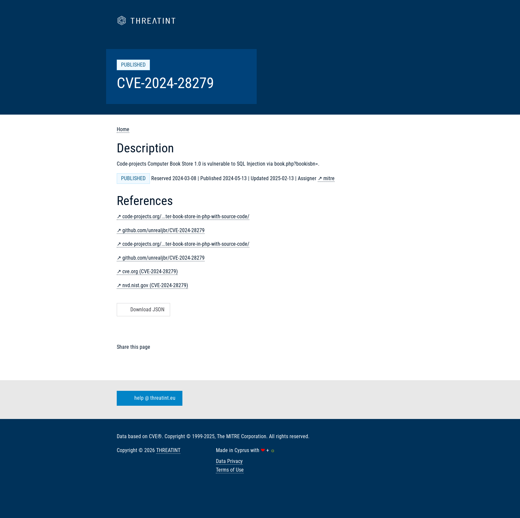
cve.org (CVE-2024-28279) (150, 271)
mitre (329, 178)
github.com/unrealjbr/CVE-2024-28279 (163, 230)
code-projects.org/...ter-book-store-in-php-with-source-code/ (185, 216)
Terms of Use (230, 470)
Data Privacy (229, 461)
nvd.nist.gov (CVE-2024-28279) (155, 285)
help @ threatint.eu (148, 398)
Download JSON (142, 309)
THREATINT (168, 450)
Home (123, 129)
